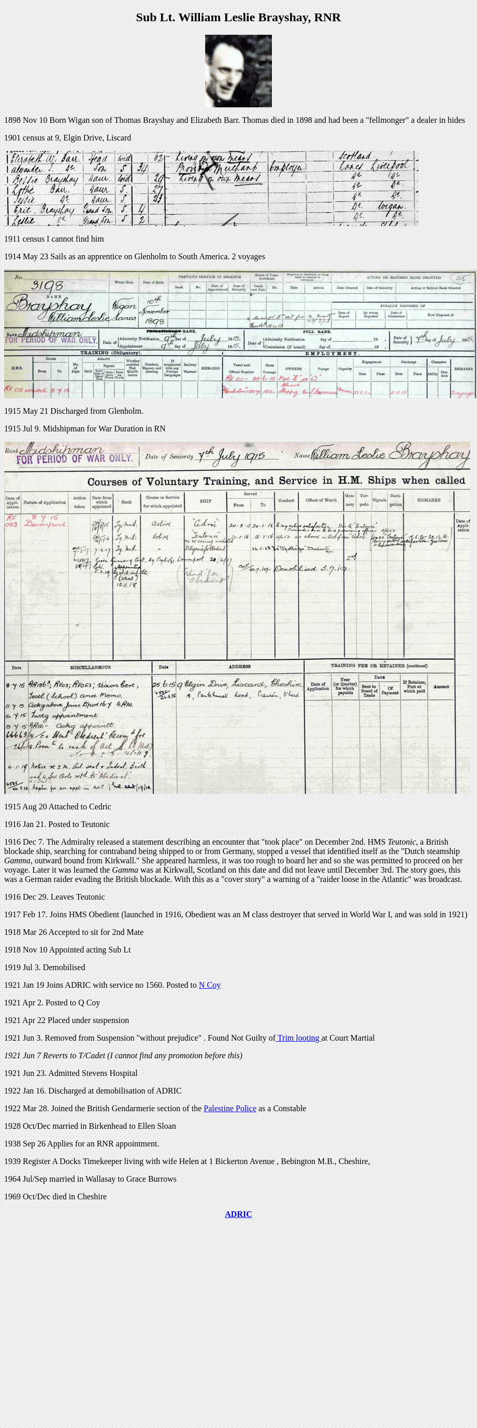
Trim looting (298, 1037)
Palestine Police (230, 1108)
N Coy (210, 985)
